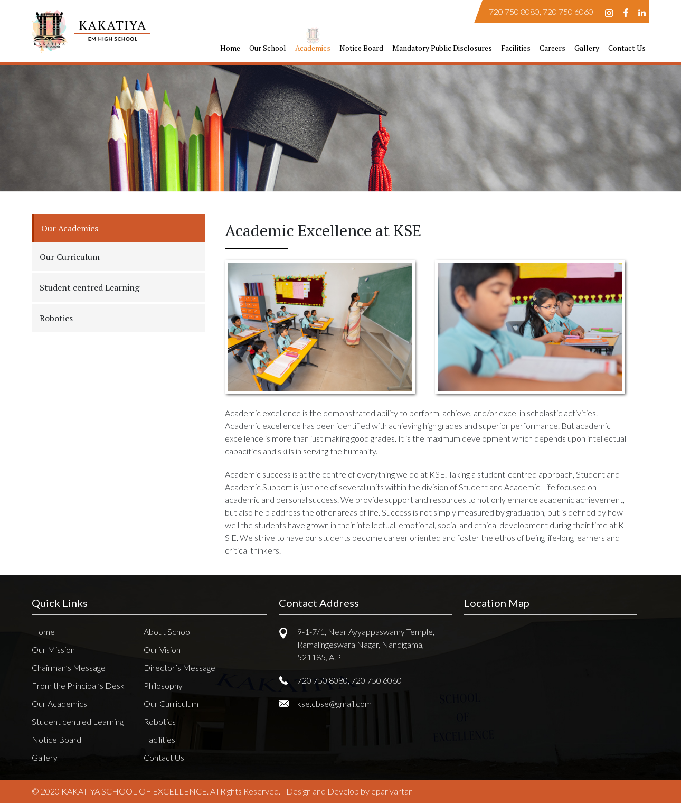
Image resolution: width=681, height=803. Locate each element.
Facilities (516, 48)
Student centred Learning (78, 721)
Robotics (160, 721)
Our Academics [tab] (69, 228)
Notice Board (361, 48)
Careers (552, 48)
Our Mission (53, 650)
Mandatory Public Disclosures (442, 48)
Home (230, 48)
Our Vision (162, 650)
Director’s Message (179, 667)
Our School (267, 48)
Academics (312, 48)
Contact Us (627, 48)
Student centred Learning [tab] (89, 287)
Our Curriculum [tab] (70, 257)
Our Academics (59, 703)
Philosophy (163, 685)
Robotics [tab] (56, 318)
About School (168, 632)
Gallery (586, 48)
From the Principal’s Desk (78, 685)
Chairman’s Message (69, 667)
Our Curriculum (171, 703)
